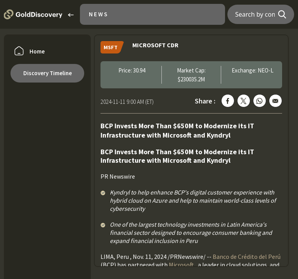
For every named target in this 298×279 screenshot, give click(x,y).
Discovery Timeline (47, 73)
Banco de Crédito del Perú (247, 256)
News (98, 14)
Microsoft (181, 265)
